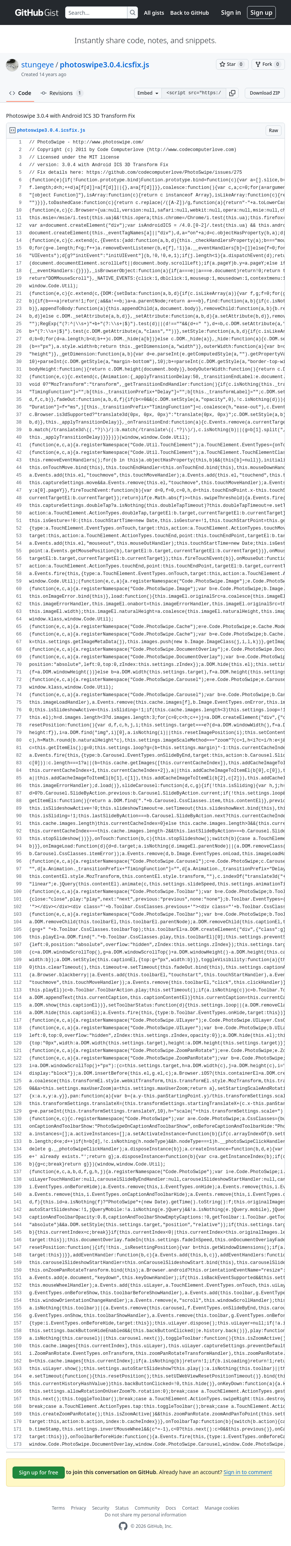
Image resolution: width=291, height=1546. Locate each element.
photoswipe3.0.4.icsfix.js (104, 64)
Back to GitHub (189, 12)
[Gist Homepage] (37, 12)
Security (100, 1508)
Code (20, 93)
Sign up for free (38, 1472)
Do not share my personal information (145, 1515)
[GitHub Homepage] (123, 1526)
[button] (232, 93)
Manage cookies (222, 1508)
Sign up (261, 12)
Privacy (78, 1508)
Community (147, 1508)
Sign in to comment (248, 1472)
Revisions (62, 93)
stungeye (37, 64)
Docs (171, 1508)
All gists (154, 12)
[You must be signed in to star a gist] (232, 64)
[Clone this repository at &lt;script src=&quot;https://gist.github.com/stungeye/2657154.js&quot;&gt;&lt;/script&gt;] (193, 93)
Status (121, 1508)
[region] (145, 794)
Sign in (231, 12)
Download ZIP (265, 93)
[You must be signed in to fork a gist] (268, 64)
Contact (190, 1508)
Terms (58, 1508)
